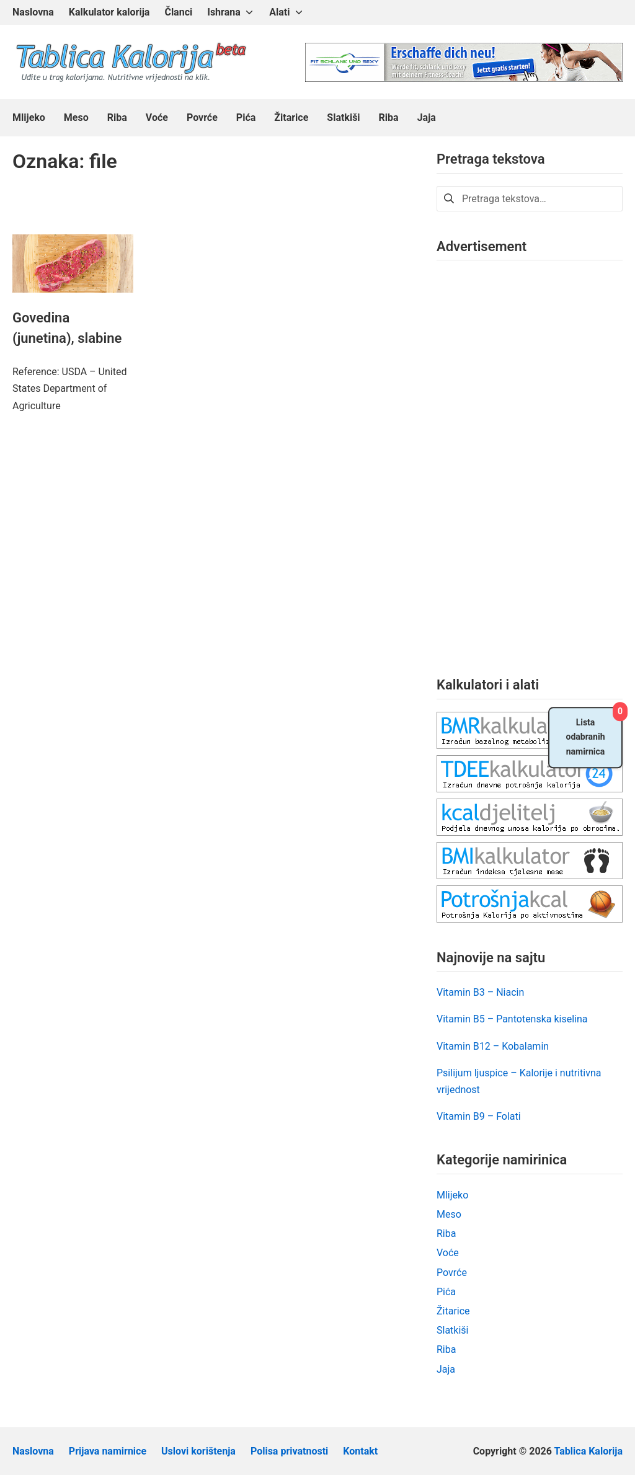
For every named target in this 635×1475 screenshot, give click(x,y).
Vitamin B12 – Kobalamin (493, 1046)
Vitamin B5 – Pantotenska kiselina (512, 1019)
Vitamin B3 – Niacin (480, 992)
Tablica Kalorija (588, 1451)
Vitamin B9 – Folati (479, 1116)
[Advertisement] (530, 459)
